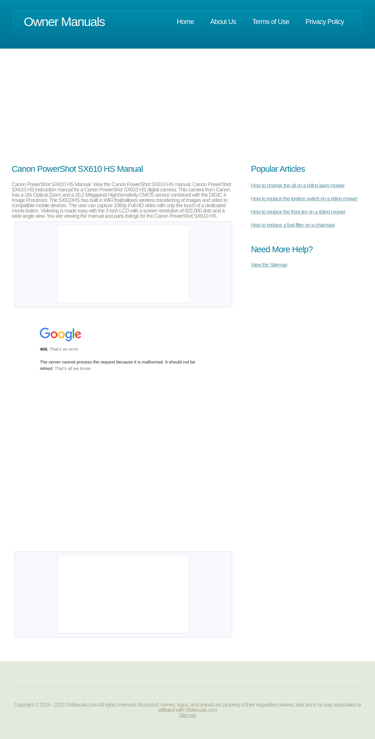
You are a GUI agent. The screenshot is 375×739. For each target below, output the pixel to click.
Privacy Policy (324, 21)
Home (185, 21)
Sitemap (187, 715)
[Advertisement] (187, 114)
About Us (223, 21)
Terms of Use (270, 21)
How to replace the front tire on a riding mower (298, 212)
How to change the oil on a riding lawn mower (298, 185)
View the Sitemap (269, 265)
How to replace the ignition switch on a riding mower (304, 199)
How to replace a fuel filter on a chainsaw (293, 225)
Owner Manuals (64, 22)
